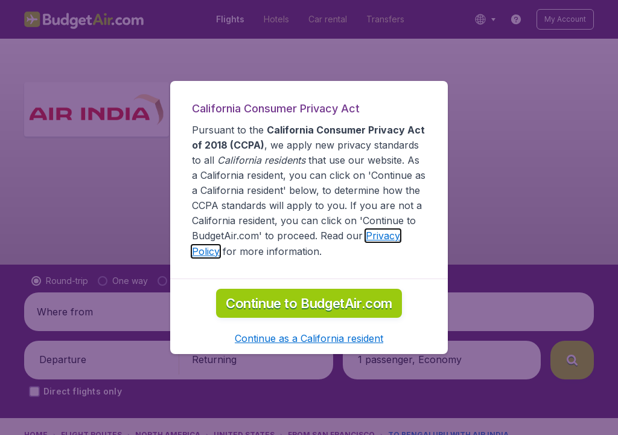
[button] (309, 338)
